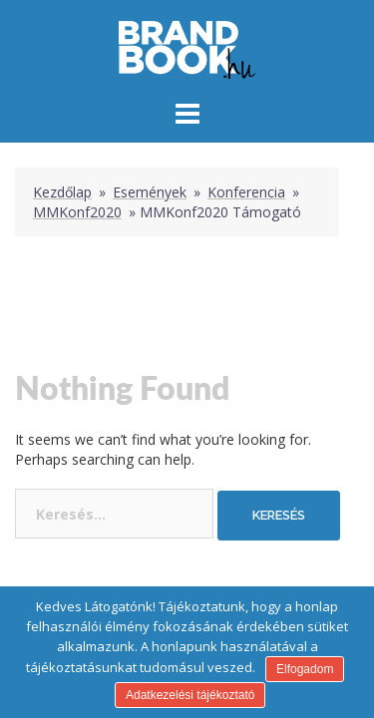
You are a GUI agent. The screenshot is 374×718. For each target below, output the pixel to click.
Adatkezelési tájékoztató (190, 695)
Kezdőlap (62, 191)
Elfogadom (304, 669)
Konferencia (246, 191)
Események (150, 191)
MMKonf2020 (77, 211)
